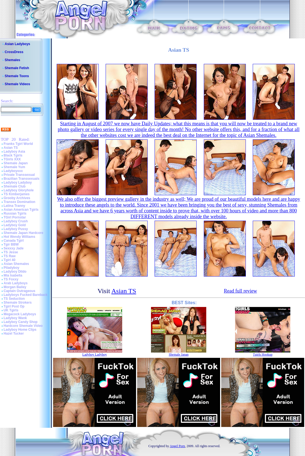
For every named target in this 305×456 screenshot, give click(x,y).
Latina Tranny (14, 206)
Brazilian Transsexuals (21, 179)
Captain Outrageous (19, 291)
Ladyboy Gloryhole (19, 190)
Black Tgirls (13, 155)
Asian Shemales (16, 264)
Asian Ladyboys (17, 44)
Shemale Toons (17, 76)
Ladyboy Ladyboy (18, 182)
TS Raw (9, 256)
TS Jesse (11, 252)
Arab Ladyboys (16, 283)
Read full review (240, 291)
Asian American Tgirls (21, 210)
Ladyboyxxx (13, 171)
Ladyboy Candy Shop (21, 322)
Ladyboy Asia (14, 151)
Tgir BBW (11, 244)
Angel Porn (177, 446)
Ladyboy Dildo (15, 271)
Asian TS (11, 148)
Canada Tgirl (14, 241)
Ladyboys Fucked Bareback (26, 295)
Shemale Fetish (17, 68)
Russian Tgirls (15, 213)
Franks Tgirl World (18, 144)
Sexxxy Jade (14, 248)
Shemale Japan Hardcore (23, 233)
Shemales (12, 60)
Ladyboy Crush (16, 221)
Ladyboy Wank (15, 318)
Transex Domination (19, 202)
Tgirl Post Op (14, 306)
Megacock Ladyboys (20, 314)
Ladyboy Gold (15, 225)
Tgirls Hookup (262, 354)
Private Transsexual (19, 175)
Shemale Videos (17, 84)
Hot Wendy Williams (19, 237)
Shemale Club (14, 186)
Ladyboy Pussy (16, 229)
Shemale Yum (14, 167)
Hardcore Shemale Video (23, 326)
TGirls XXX (12, 159)
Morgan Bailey (15, 287)
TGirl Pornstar (15, 217)
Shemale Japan (16, 163)
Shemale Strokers (18, 302)
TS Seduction (14, 299)
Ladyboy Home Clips (20, 330)
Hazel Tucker (14, 333)
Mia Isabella (13, 275)
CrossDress (14, 52)
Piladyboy (11, 268)
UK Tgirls (11, 310)
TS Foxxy (11, 279)
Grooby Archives (17, 198)
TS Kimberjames (17, 194)
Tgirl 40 (9, 260)
